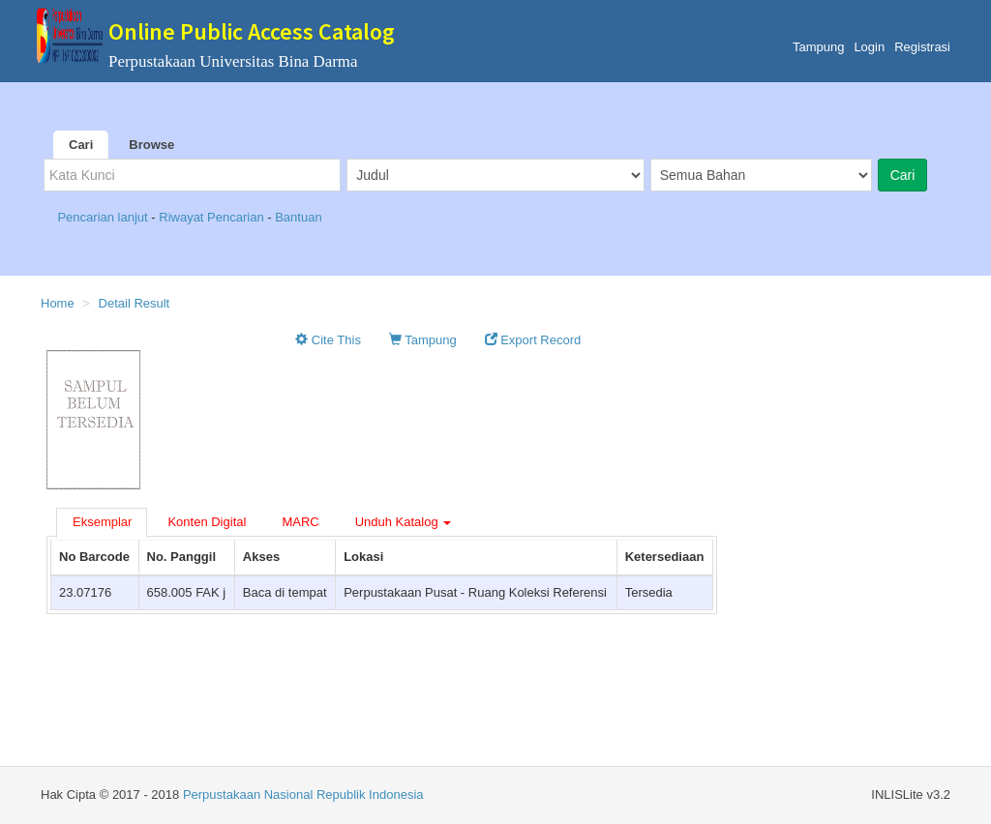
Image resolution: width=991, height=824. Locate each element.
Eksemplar (102, 522)
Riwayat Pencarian (213, 217)
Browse (151, 144)
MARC (300, 522)
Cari (81, 144)
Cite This (328, 340)
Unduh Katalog (403, 522)
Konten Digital (206, 522)
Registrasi (922, 47)
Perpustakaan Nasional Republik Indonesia (303, 794)
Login (869, 47)
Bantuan (298, 217)
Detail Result (134, 303)
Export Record (533, 340)
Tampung (818, 47)
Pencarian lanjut (104, 217)
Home (58, 303)
